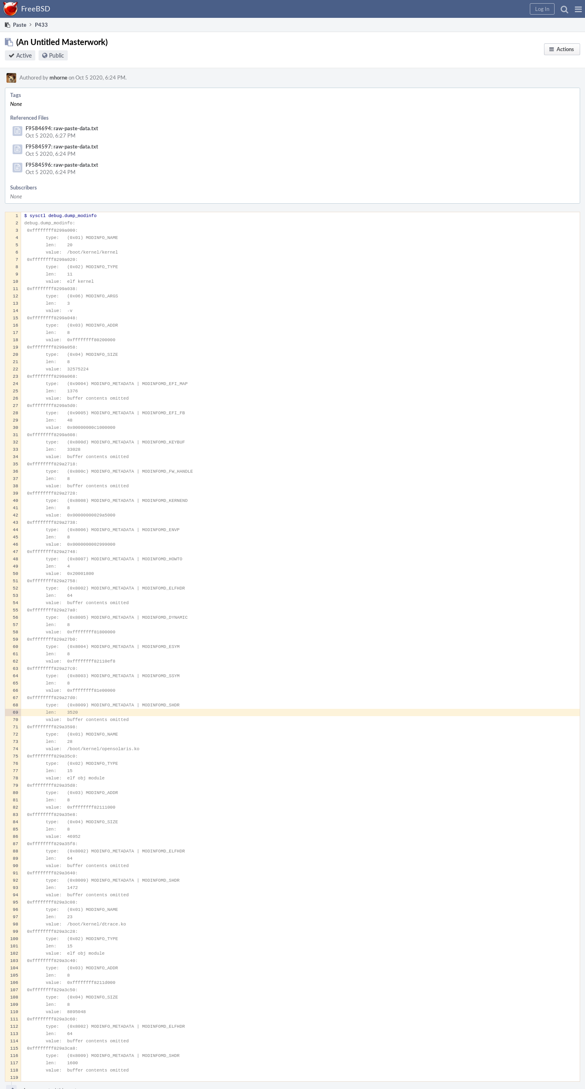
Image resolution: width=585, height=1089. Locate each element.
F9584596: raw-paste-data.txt (62, 164)
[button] (578, 9)
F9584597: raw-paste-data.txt (62, 146)
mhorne (58, 77)
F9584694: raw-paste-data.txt (62, 128)
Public (56, 55)
